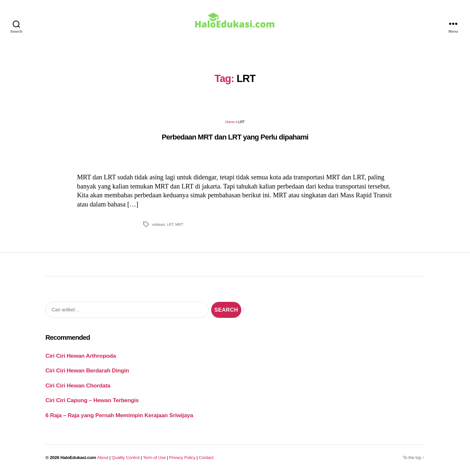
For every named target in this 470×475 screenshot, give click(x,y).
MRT (179, 224)
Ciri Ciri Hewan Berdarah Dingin (87, 370)
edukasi (158, 224)
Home (229, 122)
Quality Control (126, 457)
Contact (206, 457)
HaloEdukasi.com (78, 457)
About (102, 457)
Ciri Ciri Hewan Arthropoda (80, 355)
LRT (170, 224)
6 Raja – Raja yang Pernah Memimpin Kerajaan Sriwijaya (119, 415)
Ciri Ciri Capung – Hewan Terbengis (92, 400)
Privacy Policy (182, 457)
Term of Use (154, 457)
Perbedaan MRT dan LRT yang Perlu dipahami (235, 137)
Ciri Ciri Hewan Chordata (77, 385)
